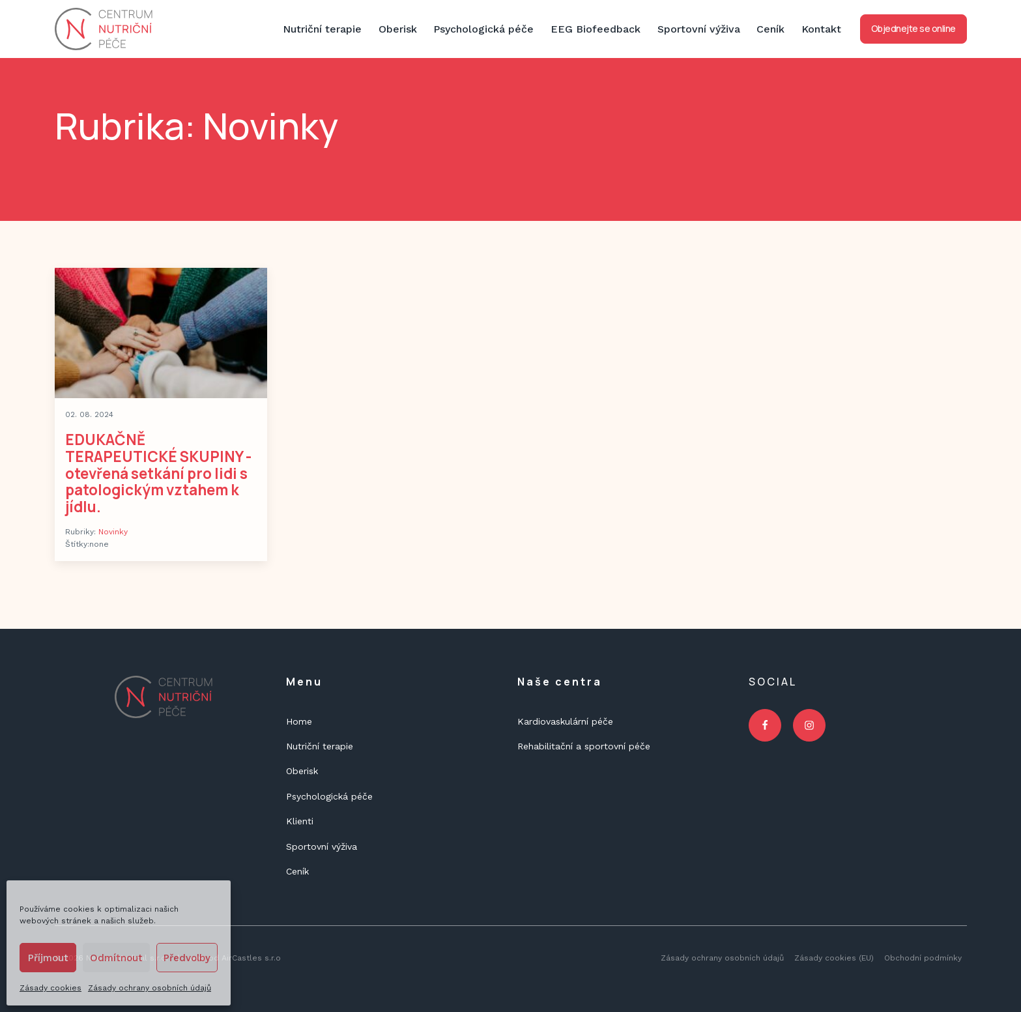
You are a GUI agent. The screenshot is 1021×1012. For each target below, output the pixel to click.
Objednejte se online (913, 28)
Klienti (299, 821)
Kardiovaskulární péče (565, 721)
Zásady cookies (50, 987)
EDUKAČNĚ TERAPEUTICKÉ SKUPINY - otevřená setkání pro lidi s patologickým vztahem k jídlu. (158, 473)
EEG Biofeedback (595, 29)
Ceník (770, 29)
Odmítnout (116, 958)
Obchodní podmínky (923, 957)
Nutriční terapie (322, 29)
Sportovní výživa (698, 29)
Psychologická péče (483, 29)
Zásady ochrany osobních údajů (149, 987)
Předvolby (187, 958)
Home (299, 721)
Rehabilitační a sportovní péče (583, 746)
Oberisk (398, 29)
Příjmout (48, 958)
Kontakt (821, 29)
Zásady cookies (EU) (834, 957)
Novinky (113, 531)
